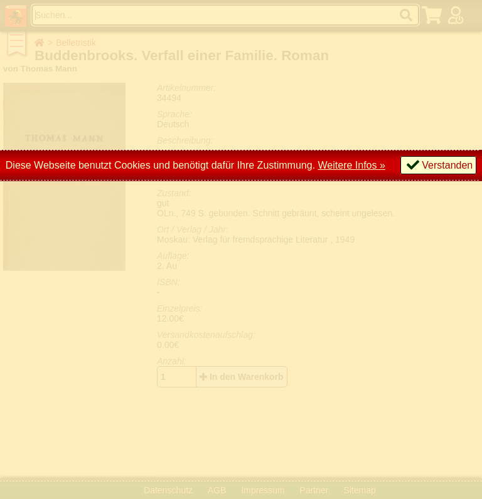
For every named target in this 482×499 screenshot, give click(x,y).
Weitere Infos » (351, 165)
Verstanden (447, 165)
